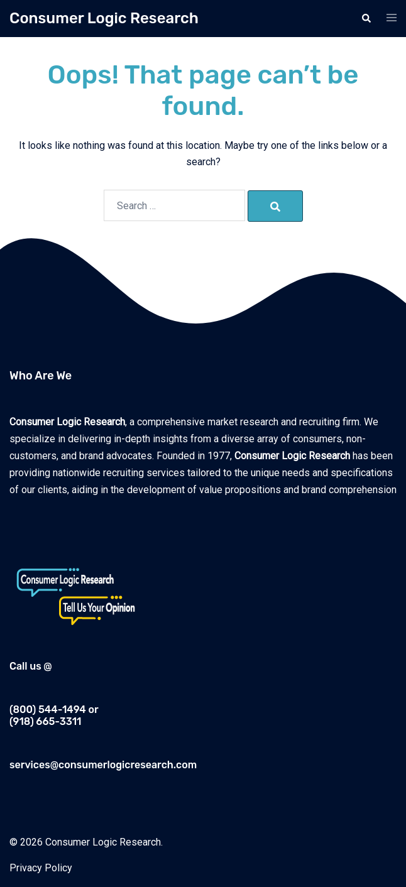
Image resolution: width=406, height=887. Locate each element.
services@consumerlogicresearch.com (103, 765)
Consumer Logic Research (104, 18)
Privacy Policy (40, 868)
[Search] (275, 206)
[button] (366, 18)
